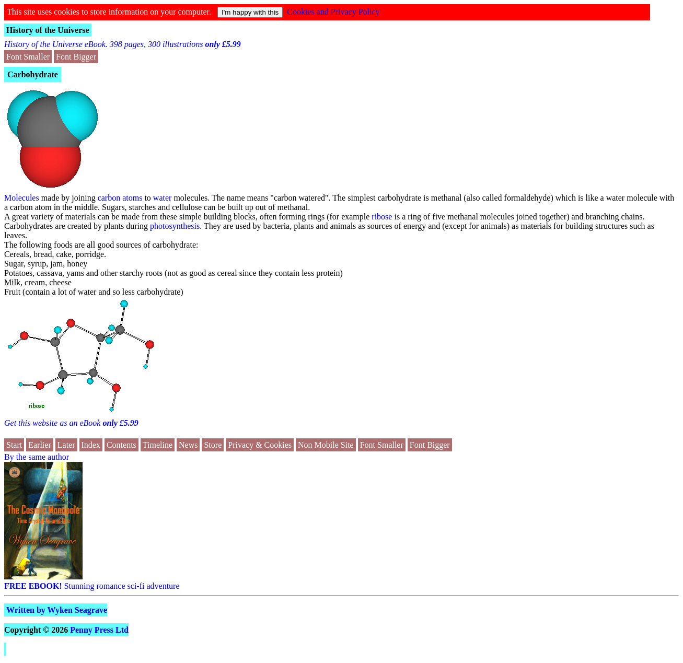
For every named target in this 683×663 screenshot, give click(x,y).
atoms (132, 197)
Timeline (157, 444)
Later (66, 444)
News (188, 444)
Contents (121, 444)
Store (213, 444)
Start (14, 444)
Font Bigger (76, 56)
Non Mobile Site (326, 444)
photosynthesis (175, 226)
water (162, 197)
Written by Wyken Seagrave (56, 610)
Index (91, 444)
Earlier (39, 444)
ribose (382, 216)
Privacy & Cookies (260, 444)
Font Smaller (28, 56)
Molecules (21, 197)
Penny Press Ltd (99, 629)
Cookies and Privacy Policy (333, 11)
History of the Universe (47, 30)
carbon (109, 197)
